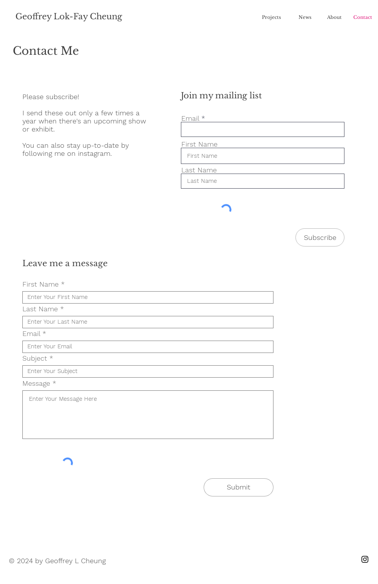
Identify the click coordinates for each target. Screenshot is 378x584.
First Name (199, 144)
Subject (34, 358)
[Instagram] (365, 559)
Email (190, 118)
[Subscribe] (319, 237)
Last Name (199, 170)
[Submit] (238, 487)
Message (36, 383)
